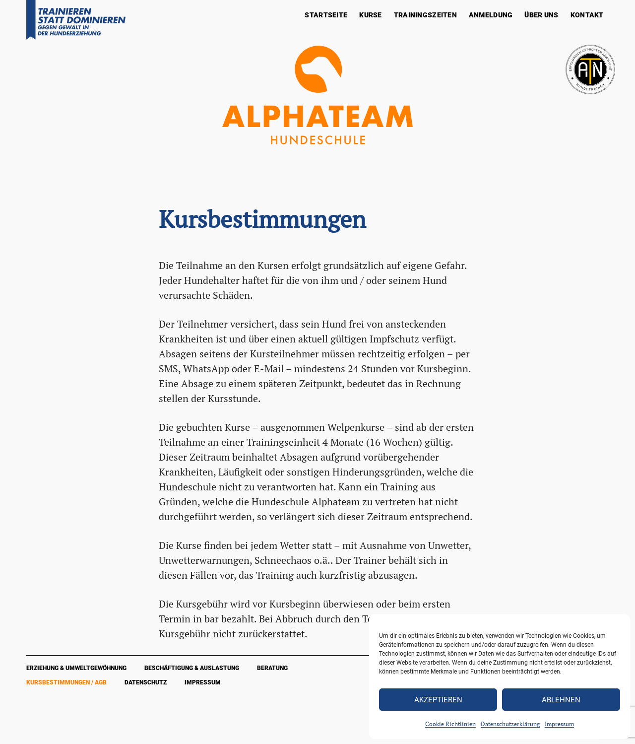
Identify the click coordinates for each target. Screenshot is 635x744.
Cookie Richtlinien (450, 724)
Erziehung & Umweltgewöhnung (76, 668)
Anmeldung (491, 15)
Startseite (326, 15)
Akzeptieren (438, 699)
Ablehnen (561, 699)
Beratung (272, 668)
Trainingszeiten (425, 15)
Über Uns (541, 15)
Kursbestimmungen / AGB (66, 682)
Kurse (370, 15)
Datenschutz (146, 682)
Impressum (559, 724)
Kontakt (587, 15)
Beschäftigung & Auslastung (191, 668)
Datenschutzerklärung (510, 724)
